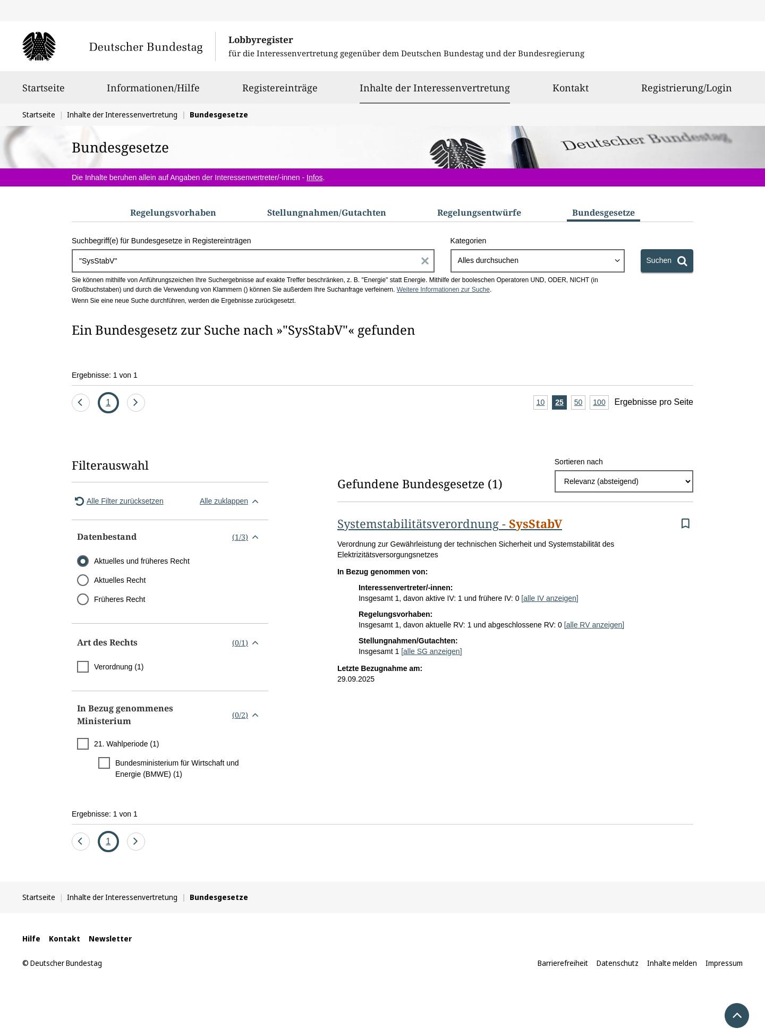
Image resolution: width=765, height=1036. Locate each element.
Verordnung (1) (118, 667)
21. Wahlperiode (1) (126, 744)
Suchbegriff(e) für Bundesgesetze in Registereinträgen (161, 240)
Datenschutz (618, 963)
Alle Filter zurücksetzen (118, 501)
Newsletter (110, 938)
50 (580, 403)
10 (542, 403)
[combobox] (537, 261)
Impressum (724, 963)
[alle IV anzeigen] (549, 598)
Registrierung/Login (687, 92)
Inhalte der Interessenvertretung (435, 88)
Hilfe (31, 938)
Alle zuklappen (231, 501)
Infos (314, 177)
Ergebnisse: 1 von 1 (105, 375)
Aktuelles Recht (120, 580)
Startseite (43, 92)
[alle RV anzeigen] (594, 625)
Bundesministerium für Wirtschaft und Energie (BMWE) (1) (177, 768)
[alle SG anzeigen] (431, 651)
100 (600, 403)
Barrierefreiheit (563, 963)
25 (561, 403)
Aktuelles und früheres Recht (142, 561)
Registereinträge (280, 92)
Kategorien (468, 240)
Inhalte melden (672, 963)
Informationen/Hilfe (153, 92)
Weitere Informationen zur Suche (443, 289)
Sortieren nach (579, 461)
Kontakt (570, 92)
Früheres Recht (119, 599)
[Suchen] (667, 261)
